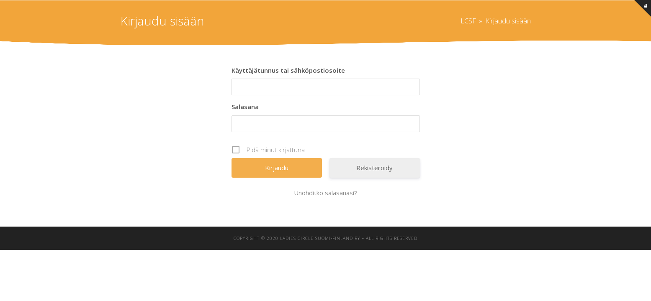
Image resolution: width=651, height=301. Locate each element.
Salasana (245, 106)
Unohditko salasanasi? (325, 193)
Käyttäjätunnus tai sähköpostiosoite (288, 70)
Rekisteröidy (374, 167)
